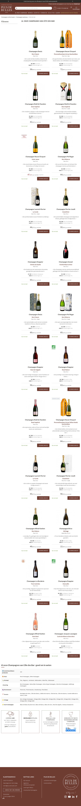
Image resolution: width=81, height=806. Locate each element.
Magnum (25, 680)
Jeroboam (31, 680)
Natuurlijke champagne (36, 684)
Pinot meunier (30, 689)
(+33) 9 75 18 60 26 (8, 780)
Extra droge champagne (49, 684)
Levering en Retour (28, 787)
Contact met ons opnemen (12, 790)
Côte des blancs (35, 693)
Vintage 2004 (31, 701)
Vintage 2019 (59, 699)
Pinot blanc (45, 689)
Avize (25, 695)
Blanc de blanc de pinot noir (27, 704)
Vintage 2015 (74, 699)
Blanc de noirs (48, 704)
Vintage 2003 (23, 701)
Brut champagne (24, 684)
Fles (21, 680)
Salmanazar (51, 680)
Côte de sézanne (62, 693)
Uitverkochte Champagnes (30, 790)
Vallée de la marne (45, 693)
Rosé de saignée (57, 704)
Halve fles (44, 680)
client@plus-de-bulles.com (10, 785)
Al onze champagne (21, 13)
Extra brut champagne (62, 684)
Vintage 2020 (67, 699)
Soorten (37, 13)
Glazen (58, 13)
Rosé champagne (24, 676)
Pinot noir (22, 689)
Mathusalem (38, 680)
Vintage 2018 (44, 699)
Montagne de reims (25, 693)
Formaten (43, 13)
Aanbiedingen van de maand (69, 13)
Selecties (51, 13)
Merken (30, 13)
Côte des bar (54, 693)
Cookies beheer (48, 783)
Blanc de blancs (40, 704)
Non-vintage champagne (26, 699)
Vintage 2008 (37, 699)
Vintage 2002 (52, 699)
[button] (3, 798)
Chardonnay (37, 689)
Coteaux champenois (67, 704)
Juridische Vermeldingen (50, 780)
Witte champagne (34, 676)
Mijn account (26, 780)
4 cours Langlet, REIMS (9, 796)
